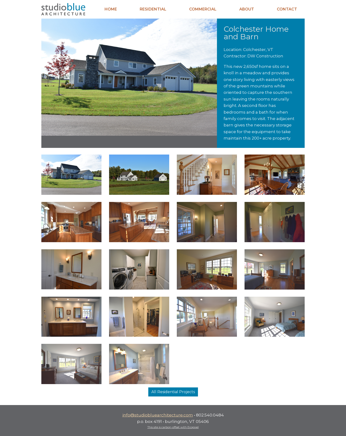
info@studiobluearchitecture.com (157, 414)
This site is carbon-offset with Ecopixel (173, 427)
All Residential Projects (173, 392)
